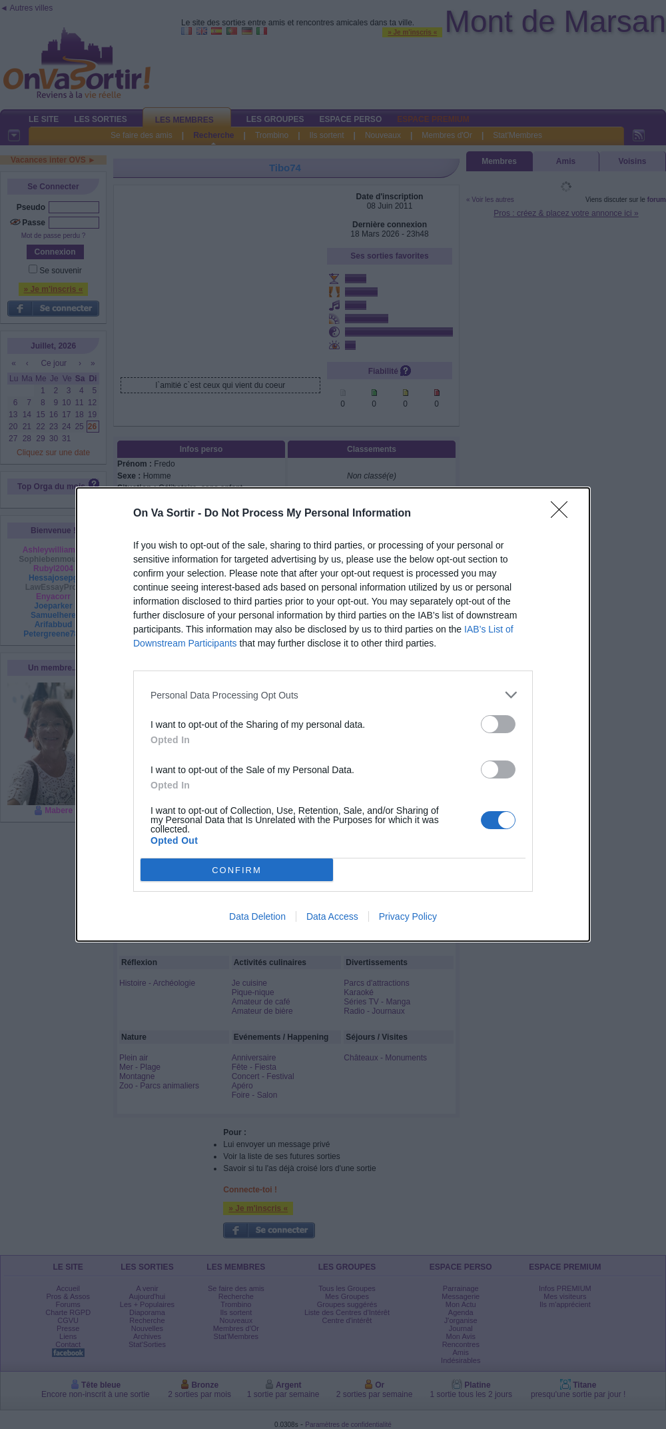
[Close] (563, 514)
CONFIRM (237, 870)
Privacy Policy (408, 916)
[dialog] (333, 714)
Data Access (332, 916)
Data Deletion (257, 916)
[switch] (498, 724)
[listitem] (333, 695)
